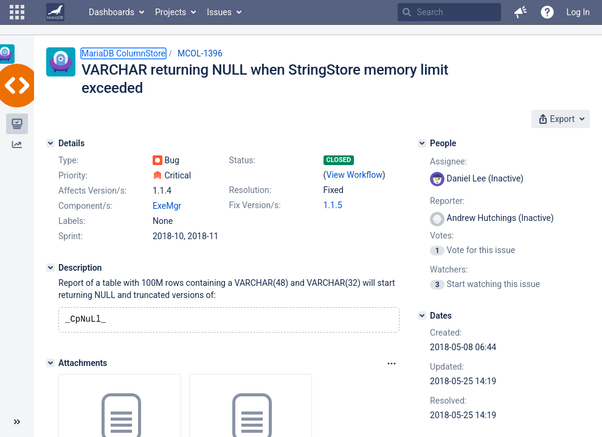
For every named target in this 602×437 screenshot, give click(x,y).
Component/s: (85, 206)
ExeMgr (167, 206)
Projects (170, 12)
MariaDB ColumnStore (123, 53)
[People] (422, 143)
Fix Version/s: (255, 205)
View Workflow (354, 175)
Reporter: (447, 201)
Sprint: (70, 236)
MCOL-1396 (200, 53)
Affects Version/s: (92, 190)
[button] (17, 12)
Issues (219, 12)
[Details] (50, 143)
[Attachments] (50, 364)
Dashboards (111, 12)
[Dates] (422, 315)
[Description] (50, 267)
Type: (68, 160)
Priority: (73, 175)
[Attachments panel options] (392, 364)
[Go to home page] (55, 12)
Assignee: (448, 161)
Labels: (71, 221)
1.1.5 (332, 205)
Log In (578, 12)
